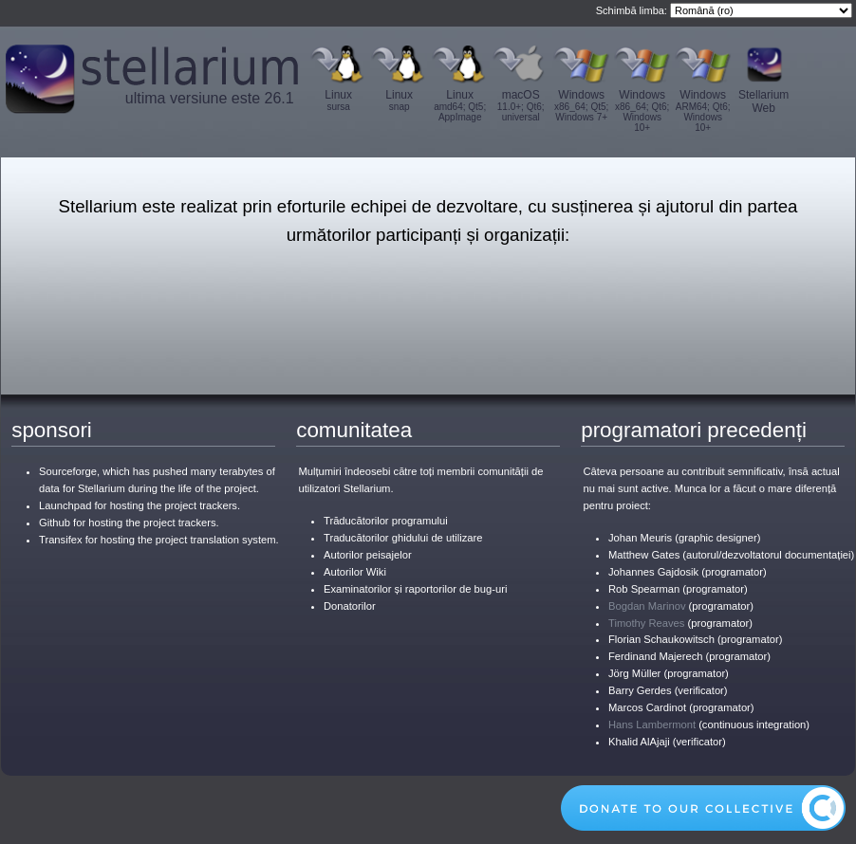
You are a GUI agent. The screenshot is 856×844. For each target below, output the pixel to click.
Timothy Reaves (646, 623)
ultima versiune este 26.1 (209, 98)
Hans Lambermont (652, 724)
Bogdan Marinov (646, 606)
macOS (521, 105)
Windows (581, 105)
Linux (338, 100)
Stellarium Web (763, 101)
